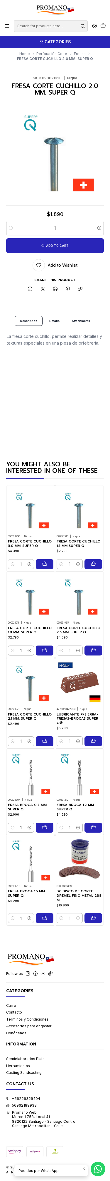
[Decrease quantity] (10, 228)
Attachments (81, 325)
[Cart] (103, 26)
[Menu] (7, 26)
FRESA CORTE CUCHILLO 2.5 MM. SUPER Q (78, 652)
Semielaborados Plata (25, 1059)
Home (24, 54)
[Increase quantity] (99, 228)
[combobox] (50, 26)
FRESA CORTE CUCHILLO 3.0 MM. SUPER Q (30, 548)
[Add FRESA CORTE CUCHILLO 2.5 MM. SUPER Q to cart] (93, 673)
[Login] (94, 26)
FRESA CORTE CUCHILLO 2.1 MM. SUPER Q (30, 744)
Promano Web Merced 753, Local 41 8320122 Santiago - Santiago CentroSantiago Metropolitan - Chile (40, 1119)
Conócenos (16, 1033)
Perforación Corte (51, 54)
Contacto (14, 1012)
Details (54, 325)
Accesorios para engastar (29, 1026)
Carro (11, 1005)
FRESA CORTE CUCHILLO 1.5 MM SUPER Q (78, 552)
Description (28, 325)
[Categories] (55, 42)
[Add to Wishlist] (55, 265)
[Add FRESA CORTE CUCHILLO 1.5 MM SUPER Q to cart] (93, 573)
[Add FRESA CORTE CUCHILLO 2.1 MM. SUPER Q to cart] (44, 770)
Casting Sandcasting (24, 1072)
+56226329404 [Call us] (23, 1098)
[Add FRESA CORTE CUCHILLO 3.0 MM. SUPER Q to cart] (44, 569)
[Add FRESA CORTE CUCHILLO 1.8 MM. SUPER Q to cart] (44, 665)
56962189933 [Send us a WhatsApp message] (21, 1105)
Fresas (80, 54)
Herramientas (18, 1066)
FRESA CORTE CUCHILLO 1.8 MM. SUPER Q (30, 644)
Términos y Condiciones (27, 1019)
